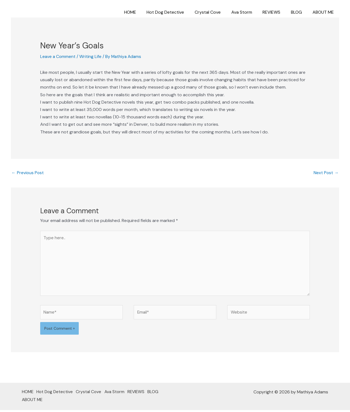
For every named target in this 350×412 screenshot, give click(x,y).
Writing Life (91, 56)
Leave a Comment (58, 56)
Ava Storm (248, 12)
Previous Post (27, 173)
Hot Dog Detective (175, 12)
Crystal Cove (216, 12)
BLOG (299, 12)
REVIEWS (276, 12)
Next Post (326, 173)
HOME (142, 12)
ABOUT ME (324, 12)
